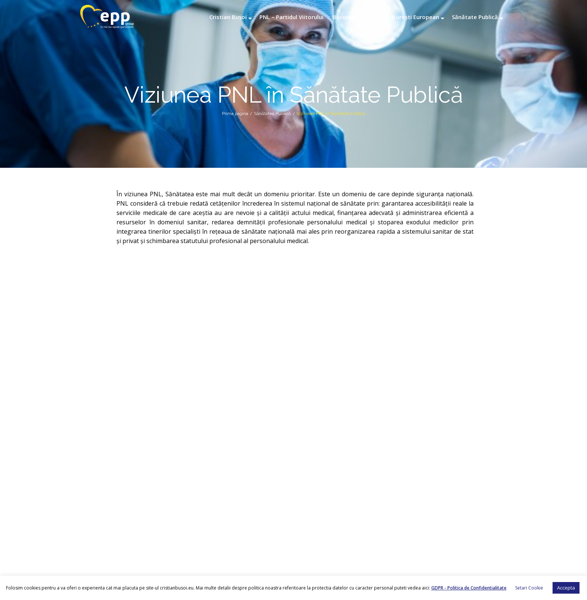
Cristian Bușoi (228, 17)
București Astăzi (354, 17)
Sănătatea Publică (272, 113)
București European (412, 17)
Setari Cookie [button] (529, 588)
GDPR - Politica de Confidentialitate (469, 588)
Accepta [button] (566, 587)
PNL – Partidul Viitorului (291, 17)
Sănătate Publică (475, 17)
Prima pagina (235, 113)
